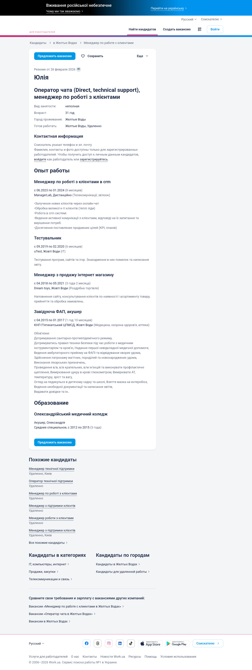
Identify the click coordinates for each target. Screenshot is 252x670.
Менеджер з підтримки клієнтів (52, 505)
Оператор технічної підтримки (51, 481)
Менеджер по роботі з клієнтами (53, 493)
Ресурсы (135, 656)
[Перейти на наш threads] (97, 643)
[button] (199, 29)
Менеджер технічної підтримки (51, 469)
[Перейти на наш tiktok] (131, 643)
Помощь (150, 656)
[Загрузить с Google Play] (177, 643)
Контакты (90, 656)
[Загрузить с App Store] (150, 643)
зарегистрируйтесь (94, 159)
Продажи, (44, 571)
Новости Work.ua (112, 656)
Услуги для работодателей (48, 656)
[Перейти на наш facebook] (86, 643)
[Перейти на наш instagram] (109, 643)
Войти (215, 29)
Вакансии (50, 621)
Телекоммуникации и (51, 579)
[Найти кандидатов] (142, 29)
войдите (40, 159)
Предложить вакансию (55, 56)
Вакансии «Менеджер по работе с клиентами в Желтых (77, 606)
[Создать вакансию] (177, 29)
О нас (75, 656)
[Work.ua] (42, 29)
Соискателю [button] (208, 643)
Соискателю (212, 19)
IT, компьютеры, (50, 564)
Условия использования (178, 656)
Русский (37, 643)
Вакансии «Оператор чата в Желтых (63, 614)
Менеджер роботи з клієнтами (51, 518)
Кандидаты (118, 564)
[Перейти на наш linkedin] (120, 643)
